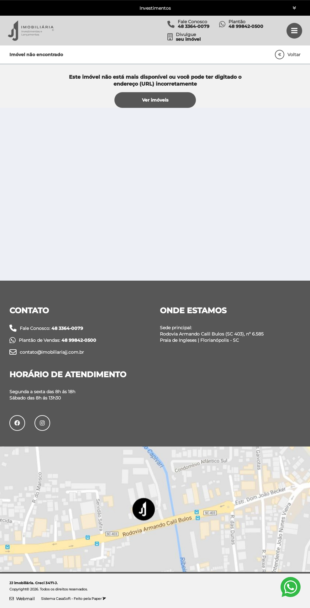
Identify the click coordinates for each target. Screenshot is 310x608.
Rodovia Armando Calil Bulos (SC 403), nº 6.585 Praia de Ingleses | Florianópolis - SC (212, 337)
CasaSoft (63, 598)
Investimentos (155, 8)
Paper (99, 598)
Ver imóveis (155, 100)
